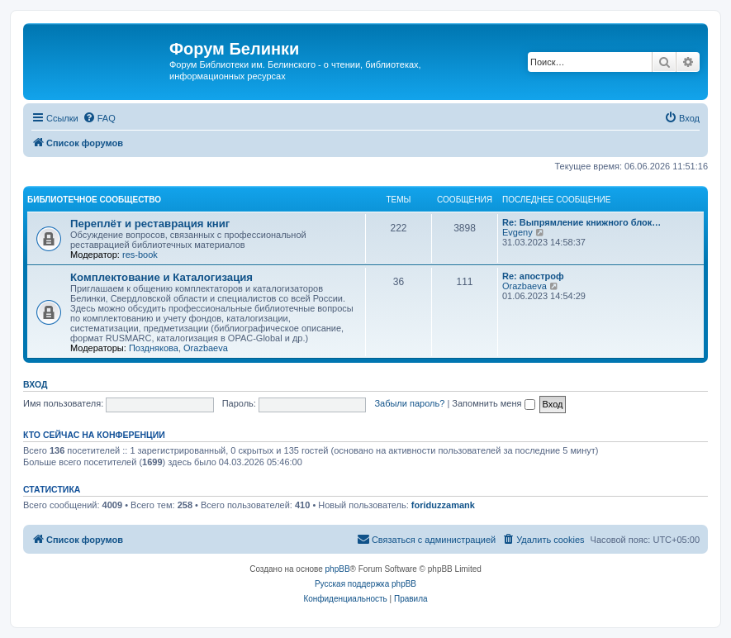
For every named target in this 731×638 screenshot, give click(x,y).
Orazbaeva (205, 348)
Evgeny (517, 232)
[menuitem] (99, 118)
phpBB (337, 569)
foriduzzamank (443, 505)
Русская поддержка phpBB (365, 583)
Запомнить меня (493, 403)
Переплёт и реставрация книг (150, 223)
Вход (35, 384)
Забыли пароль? (409, 403)
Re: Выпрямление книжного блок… (581, 222)
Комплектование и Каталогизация (161, 277)
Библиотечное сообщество (94, 199)
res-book (140, 254)
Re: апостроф (533, 276)
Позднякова (153, 348)
